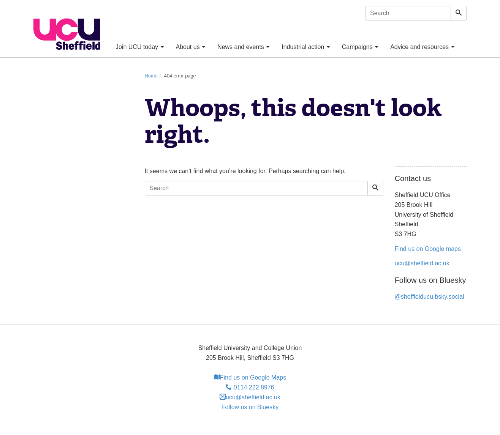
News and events (243, 47)
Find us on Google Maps (250, 377)
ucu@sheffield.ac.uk (422, 263)
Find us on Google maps (428, 249)
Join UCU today (140, 47)
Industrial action (306, 47)
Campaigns (360, 47)
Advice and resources (422, 47)
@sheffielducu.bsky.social (429, 296)
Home (151, 76)
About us (191, 47)
